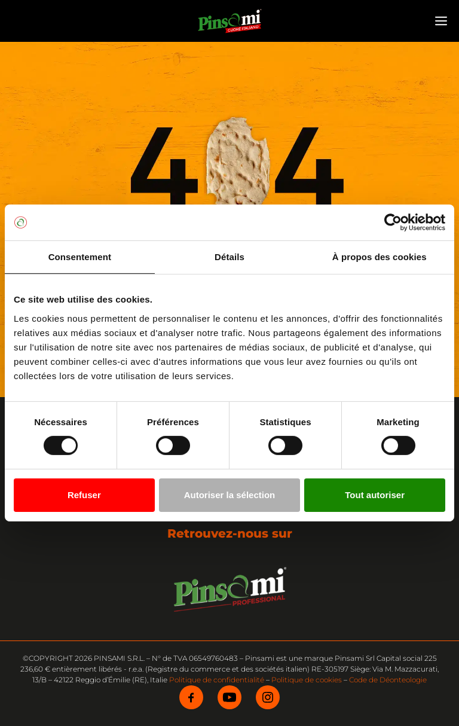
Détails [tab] (229, 257)
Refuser (84, 495)
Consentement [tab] (79, 257)
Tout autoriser (375, 495)
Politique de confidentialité (216, 679)
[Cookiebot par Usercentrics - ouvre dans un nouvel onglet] (393, 222)
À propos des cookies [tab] (379, 257)
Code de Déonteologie (388, 679)
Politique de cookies (306, 679)
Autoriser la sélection (230, 495)
